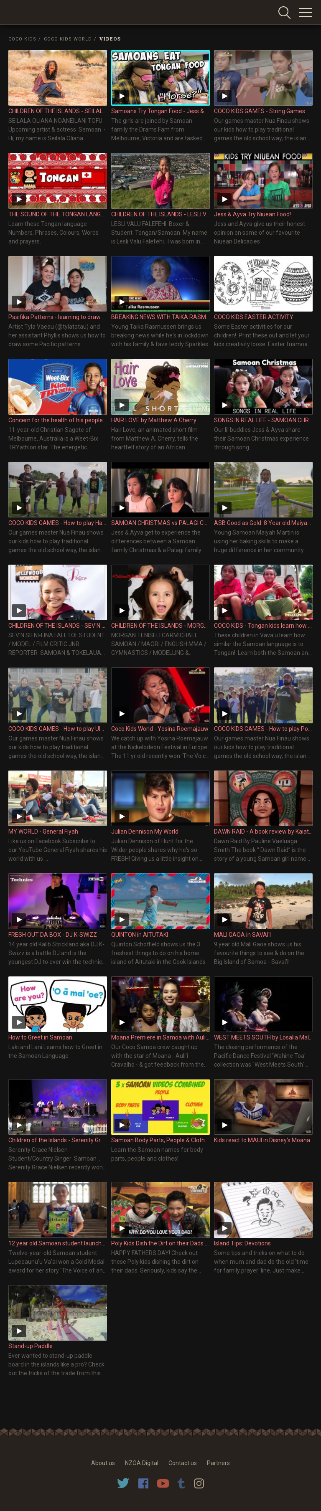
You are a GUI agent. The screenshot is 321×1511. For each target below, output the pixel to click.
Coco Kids (22, 39)
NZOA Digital (141, 1463)
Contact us (182, 1463)
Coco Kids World (68, 39)
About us (103, 1463)
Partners (218, 1463)
